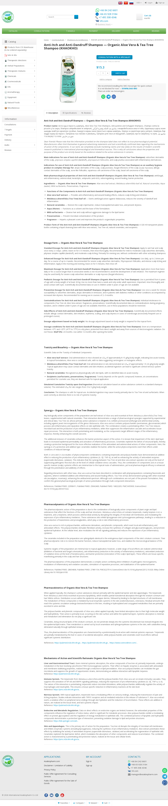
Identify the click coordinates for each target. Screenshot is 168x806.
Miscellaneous (12, 108)
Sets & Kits (10, 55)
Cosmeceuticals (12, 81)
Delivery (116, 31)
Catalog (13, 31)
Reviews (155, 31)
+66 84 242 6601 (139, 761)
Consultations (41, 31)
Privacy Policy (50, 769)
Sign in (88, 761)
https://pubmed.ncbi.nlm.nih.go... (68, 642)
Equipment (10, 97)
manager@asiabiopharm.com (144, 774)
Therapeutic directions (15, 60)
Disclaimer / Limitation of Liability (58, 765)
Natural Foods (12, 102)
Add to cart (119, 73)
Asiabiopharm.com (52, 761)
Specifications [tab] (70, 113)
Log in (148, 2)
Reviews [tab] (86, 113)
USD (139, 2)
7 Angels (70, 31)
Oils (7, 87)
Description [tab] (52, 113)
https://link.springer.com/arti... (66, 721)
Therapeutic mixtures (14, 71)
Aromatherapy (12, 92)
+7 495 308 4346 (139, 767)
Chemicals (10, 76)
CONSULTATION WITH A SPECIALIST (114, 57)
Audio (136, 31)
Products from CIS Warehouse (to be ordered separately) (18, 48)
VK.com (135, 771)
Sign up (160, 2)
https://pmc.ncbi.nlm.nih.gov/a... (67, 689)
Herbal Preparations (14, 65)
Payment (93, 31)
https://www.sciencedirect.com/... (123, 642)
